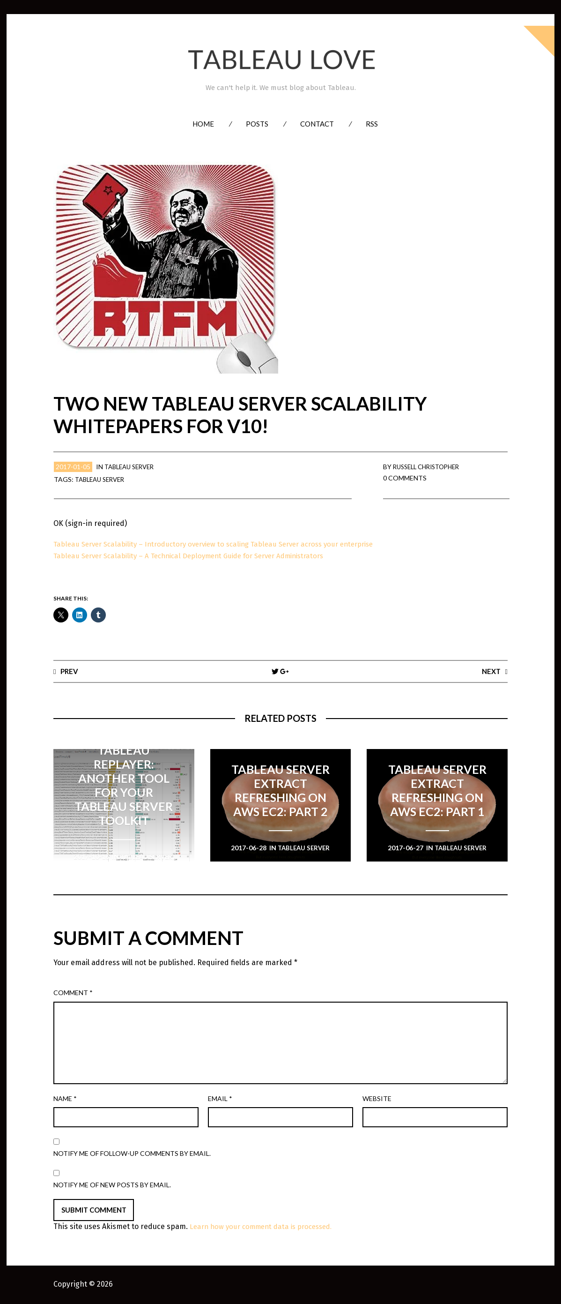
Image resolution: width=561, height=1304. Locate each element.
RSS (372, 124)
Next (490, 671)
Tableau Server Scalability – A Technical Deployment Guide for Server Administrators (199, 555)
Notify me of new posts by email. (112, 1185)
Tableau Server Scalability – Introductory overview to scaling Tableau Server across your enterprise (225, 544)
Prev (70, 671)
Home (203, 124)
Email (220, 1099)
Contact (317, 124)
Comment (73, 993)
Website (376, 1099)
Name (65, 1099)
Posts (257, 124)
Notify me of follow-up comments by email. (132, 1154)
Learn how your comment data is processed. (266, 1227)
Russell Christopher (430, 467)
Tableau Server (132, 467)
